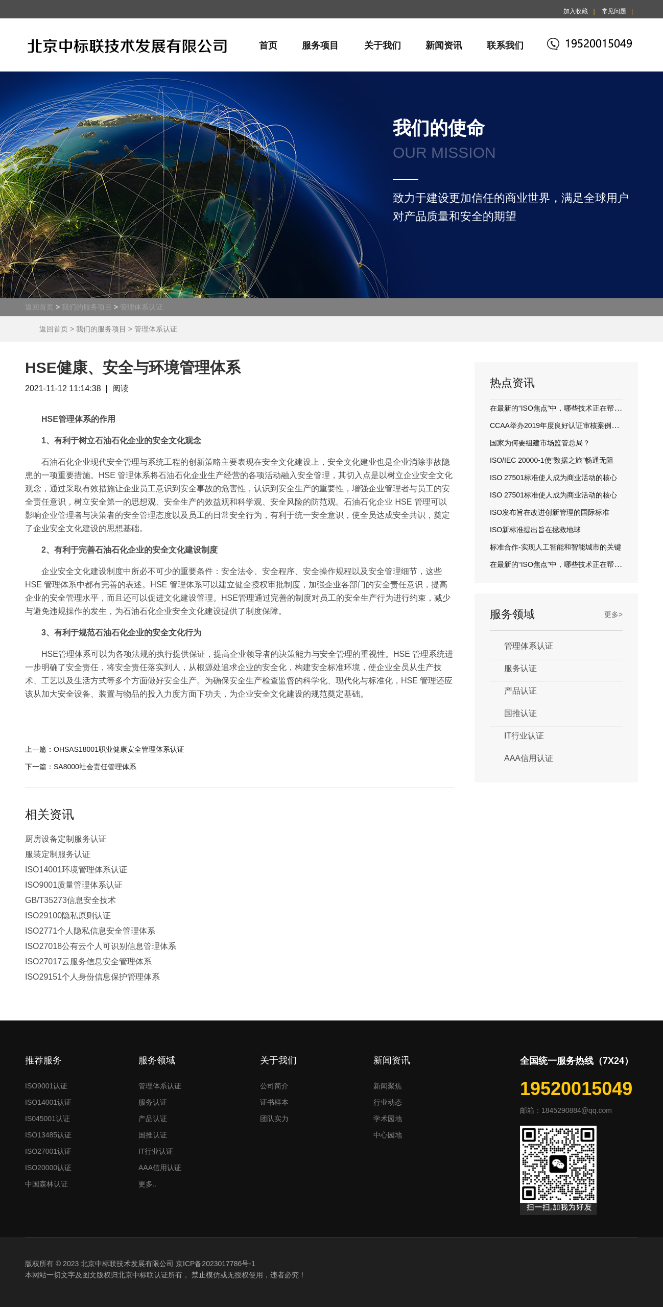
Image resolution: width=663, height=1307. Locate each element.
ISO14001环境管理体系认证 (76, 869)
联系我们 (505, 45)
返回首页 (39, 307)
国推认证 (520, 713)
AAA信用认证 (528, 758)
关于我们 (382, 45)
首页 (268, 45)
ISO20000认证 (48, 1167)
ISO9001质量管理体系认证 (74, 885)
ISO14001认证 (48, 1102)
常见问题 (614, 11)
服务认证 (520, 668)
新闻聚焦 (387, 1086)
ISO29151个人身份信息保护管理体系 (92, 976)
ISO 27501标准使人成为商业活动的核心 (553, 477)
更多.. (147, 1184)
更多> (613, 614)
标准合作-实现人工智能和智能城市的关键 (555, 547)
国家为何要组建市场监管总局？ (540, 443)
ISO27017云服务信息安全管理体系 (88, 961)
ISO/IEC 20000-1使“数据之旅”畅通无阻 (551, 460)
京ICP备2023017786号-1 (215, 1264)
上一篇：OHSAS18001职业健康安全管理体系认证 (104, 749)
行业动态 (387, 1102)
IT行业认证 (524, 735)
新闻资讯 (443, 45)
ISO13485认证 (48, 1135)
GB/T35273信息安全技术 (70, 900)
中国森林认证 (46, 1184)
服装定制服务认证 (57, 854)
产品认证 (520, 690)
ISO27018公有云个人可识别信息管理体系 (100, 946)
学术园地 (387, 1118)
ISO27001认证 (48, 1151)
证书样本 (274, 1102)
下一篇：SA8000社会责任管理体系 (80, 767)
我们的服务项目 (87, 307)
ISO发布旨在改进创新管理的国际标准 (549, 512)
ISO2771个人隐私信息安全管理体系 (90, 930)
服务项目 (320, 45)
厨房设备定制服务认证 (66, 839)
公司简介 (274, 1086)
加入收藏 (575, 11)
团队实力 (274, 1118)
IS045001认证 (47, 1118)
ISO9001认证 (46, 1086)
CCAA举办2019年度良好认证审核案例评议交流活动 (572, 425)
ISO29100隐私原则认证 (68, 915)
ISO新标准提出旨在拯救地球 (535, 530)
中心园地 (387, 1135)
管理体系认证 (141, 307)
